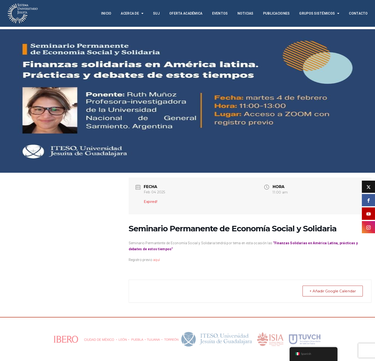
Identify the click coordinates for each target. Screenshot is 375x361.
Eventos (220, 13)
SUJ (156, 13)
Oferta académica (185, 13)
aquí (156, 260)
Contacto (358, 13)
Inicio (106, 13)
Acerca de (132, 13)
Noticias (245, 13)
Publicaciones (276, 13)
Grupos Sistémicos (319, 13)
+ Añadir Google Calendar (332, 291)
